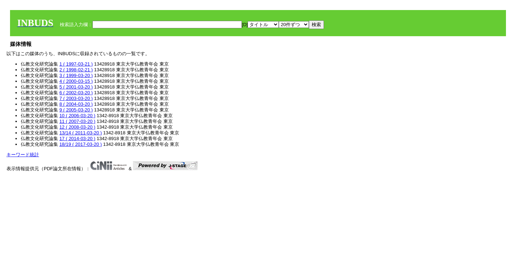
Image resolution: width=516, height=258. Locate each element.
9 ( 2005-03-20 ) (76, 110)
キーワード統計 (22, 154)
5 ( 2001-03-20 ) (76, 87)
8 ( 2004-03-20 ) (76, 104)
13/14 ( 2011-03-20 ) (80, 132)
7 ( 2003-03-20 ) (76, 98)
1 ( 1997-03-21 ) (76, 64)
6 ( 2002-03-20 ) (76, 92)
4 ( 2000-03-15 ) (76, 81)
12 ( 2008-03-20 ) (77, 127)
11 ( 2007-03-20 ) (77, 121)
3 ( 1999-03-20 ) (76, 75)
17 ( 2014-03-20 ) (77, 138)
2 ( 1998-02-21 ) (76, 69)
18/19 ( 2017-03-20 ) (80, 144)
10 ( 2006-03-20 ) (77, 115)
